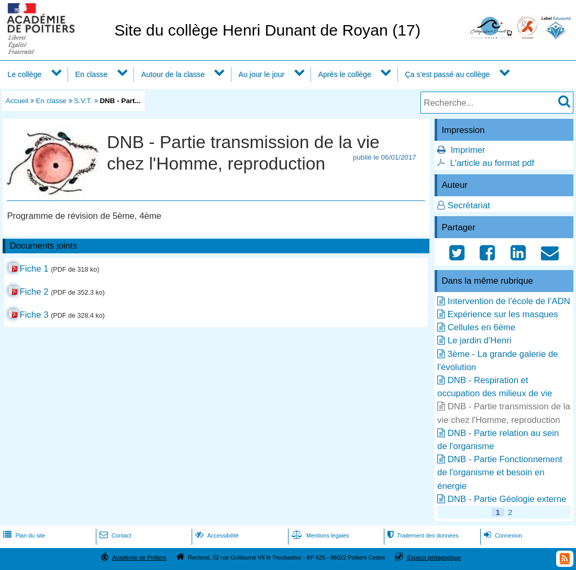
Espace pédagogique (434, 557)
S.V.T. (83, 101)
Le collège (24, 74)
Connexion (502, 535)
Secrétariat (469, 205)
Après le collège (344, 74)
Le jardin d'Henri (480, 340)
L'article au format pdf (492, 163)
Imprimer (467, 150)
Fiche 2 (33, 292)
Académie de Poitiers (139, 557)
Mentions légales (319, 535)
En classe (91, 74)
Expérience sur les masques (503, 314)
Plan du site (23, 535)
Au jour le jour (261, 74)
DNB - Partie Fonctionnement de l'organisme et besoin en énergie (499, 472)
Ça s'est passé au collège (447, 74)
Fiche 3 (33, 315)
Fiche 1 (33, 269)
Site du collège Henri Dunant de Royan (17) (267, 30)
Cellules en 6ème (482, 327)
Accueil (17, 101)
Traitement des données (421, 535)
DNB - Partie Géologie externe (507, 499)
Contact (114, 535)
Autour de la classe (173, 74)
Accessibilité (216, 535)
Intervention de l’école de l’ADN (509, 301)
